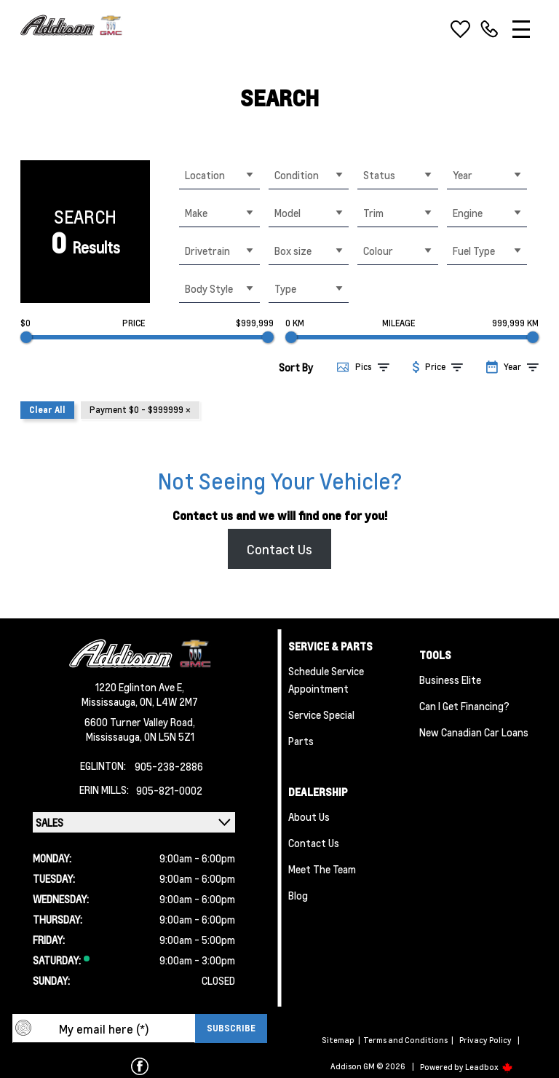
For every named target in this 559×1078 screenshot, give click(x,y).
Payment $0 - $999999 (140, 409)
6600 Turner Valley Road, (139, 721)
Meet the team (322, 869)
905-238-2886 (169, 766)
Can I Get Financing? (464, 705)
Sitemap (338, 1040)
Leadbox (489, 1067)
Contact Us (279, 548)
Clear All (47, 409)
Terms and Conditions (405, 1040)
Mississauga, (111, 701)
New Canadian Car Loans (473, 732)
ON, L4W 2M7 (169, 701)
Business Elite (450, 679)
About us (309, 816)
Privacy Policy (485, 1040)
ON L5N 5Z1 (169, 736)
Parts (301, 740)
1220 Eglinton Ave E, (139, 686)
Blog (298, 895)
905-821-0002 (169, 790)
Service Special (321, 714)
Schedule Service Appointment (326, 679)
